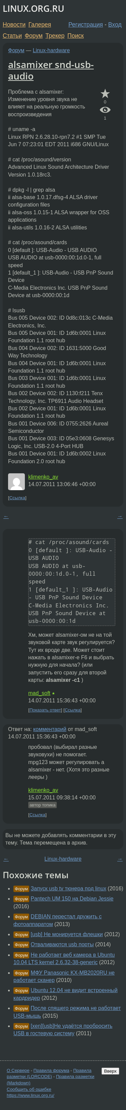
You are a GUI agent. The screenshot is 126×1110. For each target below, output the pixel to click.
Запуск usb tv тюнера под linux (68, 888)
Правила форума (52, 1070)
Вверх (110, 1071)
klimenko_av (43, 477)
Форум (33, 35)
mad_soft (39, 693)
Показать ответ (45, 709)
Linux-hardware (51, 50)
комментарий (50, 729)
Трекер (55, 35)
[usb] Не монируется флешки (67, 934)
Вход (115, 24)
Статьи (12, 35)
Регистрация (86, 24)
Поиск (76, 35)
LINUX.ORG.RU (33, 8)
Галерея (40, 24)
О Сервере (18, 1070)
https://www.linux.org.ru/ (30, 1095)
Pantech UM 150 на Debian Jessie (72, 898)
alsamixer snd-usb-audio (51, 70)
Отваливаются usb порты (62, 944)
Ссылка (17, 497)
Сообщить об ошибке (29, 1089)
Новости (14, 24)
